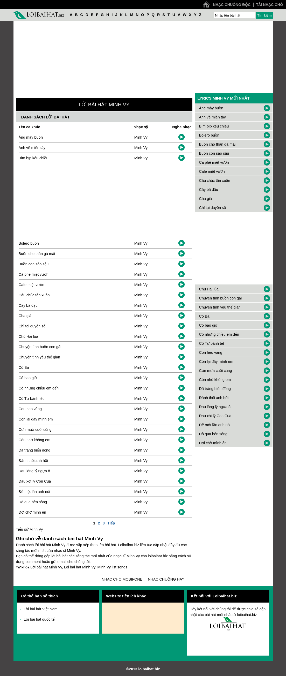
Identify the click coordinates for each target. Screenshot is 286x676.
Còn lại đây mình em (36, 419)
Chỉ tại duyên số (32, 326)
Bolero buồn (29, 243)
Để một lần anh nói (34, 492)
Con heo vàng (30, 409)
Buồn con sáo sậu (34, 264)
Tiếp (111, 523)
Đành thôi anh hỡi (33, 461)
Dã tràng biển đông (35, 450)
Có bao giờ (28, 378)
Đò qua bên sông (33, 502)
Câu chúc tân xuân (34, 295)
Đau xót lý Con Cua (35, 481)
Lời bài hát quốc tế (39, 619)
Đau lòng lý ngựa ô (34, 471)
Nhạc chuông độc (231, 5)
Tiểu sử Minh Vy (29, 529)
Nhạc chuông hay (166, 579)
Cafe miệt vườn (31, 285)
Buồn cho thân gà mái (37, 254)
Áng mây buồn (31, 137)
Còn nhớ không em (34, 440)
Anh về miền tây (32, 148)
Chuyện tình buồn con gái (40, 347)
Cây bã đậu (28, 305)
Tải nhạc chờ (269, 5)
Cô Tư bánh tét (31, 398)
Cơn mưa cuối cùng (35, 429)
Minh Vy (141, 137)
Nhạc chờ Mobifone (122, 579)
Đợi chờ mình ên (32, 512)
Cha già (25, 316)
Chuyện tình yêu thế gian (39, 357)
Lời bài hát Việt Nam (41, 609)
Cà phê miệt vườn (33, 274)
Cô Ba (24, 367)
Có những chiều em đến (39, 388)
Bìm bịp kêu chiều (33, 158)
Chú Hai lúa (28, 336)
